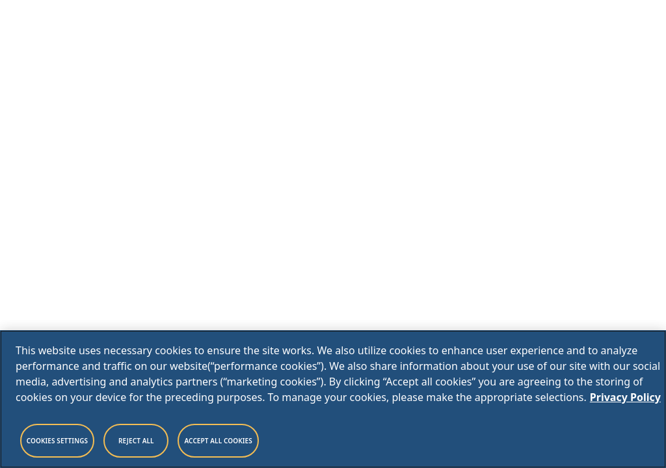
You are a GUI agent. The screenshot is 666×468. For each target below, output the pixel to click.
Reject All (136, 440)
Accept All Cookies (218, 440)
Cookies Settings (57, 440)
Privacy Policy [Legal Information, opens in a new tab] (625, 397)
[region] (333, 399)
